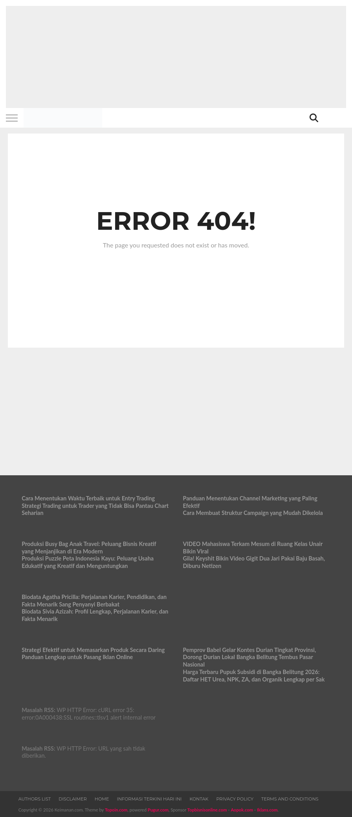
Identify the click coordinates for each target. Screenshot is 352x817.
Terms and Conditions (290, 799)
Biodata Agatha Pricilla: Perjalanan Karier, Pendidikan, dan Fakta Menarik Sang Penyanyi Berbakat (94, 601)
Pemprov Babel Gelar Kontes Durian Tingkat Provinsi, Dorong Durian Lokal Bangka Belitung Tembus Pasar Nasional (249, 657)
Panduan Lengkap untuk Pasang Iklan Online (77, 657)
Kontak (198, 799)
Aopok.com (242, 809)
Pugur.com (158, 809)
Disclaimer (73, 799)
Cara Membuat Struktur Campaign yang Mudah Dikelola (253, 512)
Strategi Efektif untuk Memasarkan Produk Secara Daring (93, 650)
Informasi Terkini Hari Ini (149, 799)
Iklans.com (267, 809)
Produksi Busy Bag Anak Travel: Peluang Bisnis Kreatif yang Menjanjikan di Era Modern (89, 547)
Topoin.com (116, 809)
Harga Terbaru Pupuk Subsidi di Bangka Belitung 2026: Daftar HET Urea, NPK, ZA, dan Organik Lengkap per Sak (254, 676)
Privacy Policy (234, 799)
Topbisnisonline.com (207, 809)
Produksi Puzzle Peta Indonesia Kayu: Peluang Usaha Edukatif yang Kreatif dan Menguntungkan (88, 562)
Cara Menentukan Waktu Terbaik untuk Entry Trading (88, 498)
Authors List (34, 799)
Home (102, 799)
